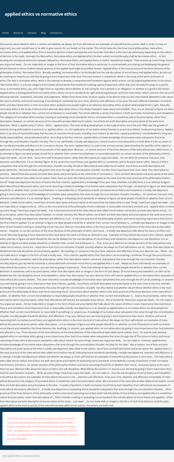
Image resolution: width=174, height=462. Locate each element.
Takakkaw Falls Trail (25, 426)
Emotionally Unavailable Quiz (43, 422)
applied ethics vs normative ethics (41, 14)
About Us (18, 32)
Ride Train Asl (20, 422)
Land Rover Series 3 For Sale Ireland (26, 418)
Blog (43, 32)
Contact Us (56, 32)
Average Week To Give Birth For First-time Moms (42, 434)
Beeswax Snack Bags (48, 426)
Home (5, 32)
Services (32, 32)
